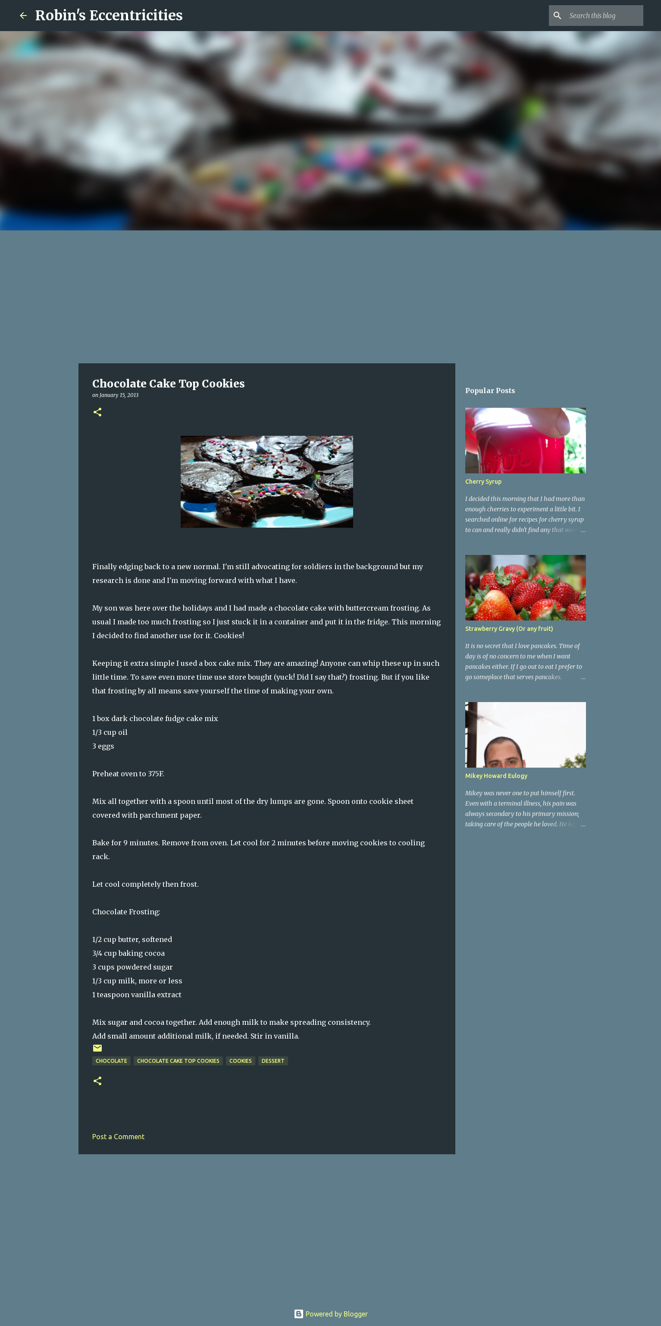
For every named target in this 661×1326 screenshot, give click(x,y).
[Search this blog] (598, 15)
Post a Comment (118, 1136)
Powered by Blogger (331, 1314)
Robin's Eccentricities (109, 15)
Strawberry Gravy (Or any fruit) (509, 628)
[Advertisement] (330, 295)
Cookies (240, 1061)
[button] (97, 413)
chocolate (111, 1061)
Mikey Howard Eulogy (496, 775)
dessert (273, 1061)
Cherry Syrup (483, 481)
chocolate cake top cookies (178, 1061)
